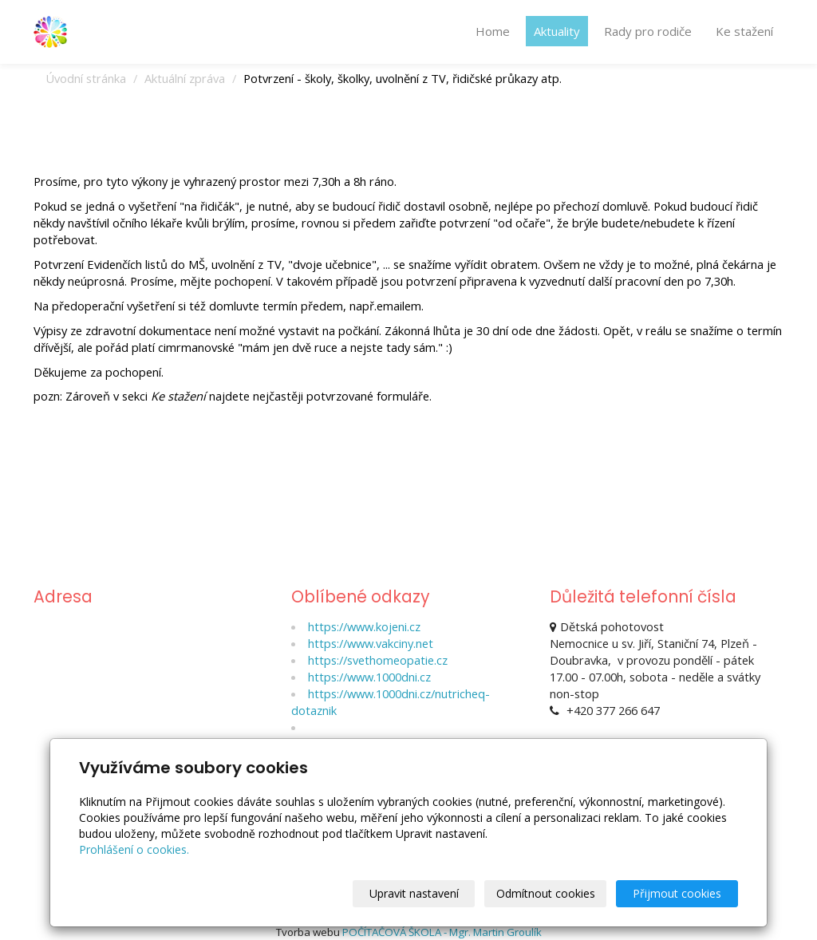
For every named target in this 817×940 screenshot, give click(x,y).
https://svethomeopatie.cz (378, 660)
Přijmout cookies (677, 893)
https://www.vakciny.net (370, 643)
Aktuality (557, 31)
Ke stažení (744, 31)
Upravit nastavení (414, 893)
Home (493, 31)
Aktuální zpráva (184, 78)
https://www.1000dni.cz (369, 677)
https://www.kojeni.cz (364, 626)
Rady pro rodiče (648, 31)
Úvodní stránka (85, 78)
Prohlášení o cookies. (134, 849)
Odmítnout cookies (545, 893)
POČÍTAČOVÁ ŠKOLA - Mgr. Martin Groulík (442, 932)
